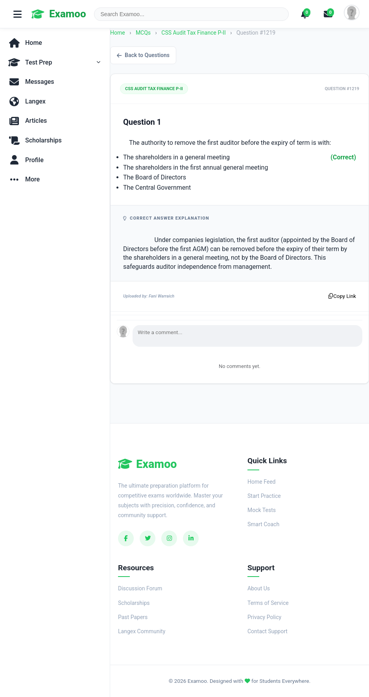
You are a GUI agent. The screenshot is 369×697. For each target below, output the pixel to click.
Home (117, 33)
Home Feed (261, 482)
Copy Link (342, 296)
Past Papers (133, 617)
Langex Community (141, 631)
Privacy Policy (264, 617)
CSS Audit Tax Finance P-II (194, 33)
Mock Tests (261, 510)
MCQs (143, 33)
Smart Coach (263, 524)
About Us (258, 588)
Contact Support (267, 631)
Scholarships (134, 603)
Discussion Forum (140, 588)
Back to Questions (143, 55)
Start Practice (264, 496)
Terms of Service (268, 603)
